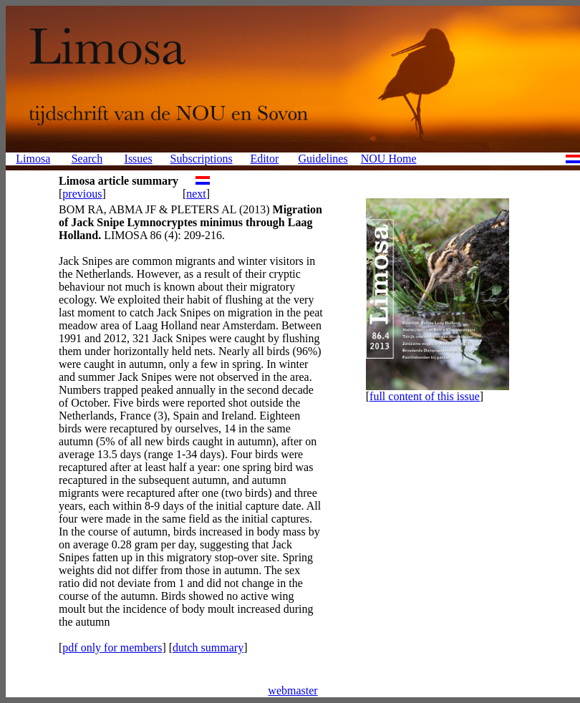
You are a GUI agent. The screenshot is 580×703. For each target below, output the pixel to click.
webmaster (292, 690)
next (196, 194)
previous (82, 194)
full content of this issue (424, 396)
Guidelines (322, 158)
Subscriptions (201, 158)
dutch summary (208, 647)
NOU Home (389, 158)
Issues (139, 158)
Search (87, 158)
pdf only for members (112, 647)
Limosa (33, 158)
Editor (264, 158)
